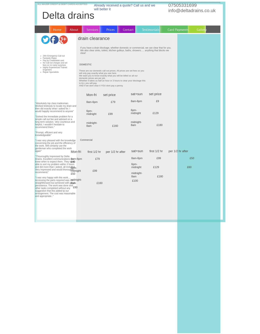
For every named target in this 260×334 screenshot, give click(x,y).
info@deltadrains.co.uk (192, 10)
